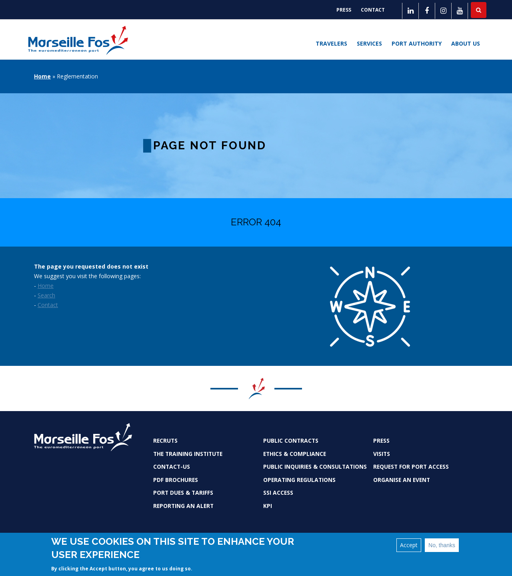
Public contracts (290, 440)
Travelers (331, 43)
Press (343, 9)
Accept (409, 545)
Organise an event (401, 480)
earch (48, 295)
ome (48, 285)
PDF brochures (175, 480)
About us (465, 43)
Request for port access (411, 466)
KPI (267, 506)
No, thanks (441, 545)
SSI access (278, 492)
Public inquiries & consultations (315, 466)
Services (369, 43)
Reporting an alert (183, 506)
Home (42, 76)
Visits (381, 454)
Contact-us (171, 466)
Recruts (165, 440)
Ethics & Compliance (294, 454)
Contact (373, 9)
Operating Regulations (299, 480)
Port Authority (417, 43)
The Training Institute (187, 454)
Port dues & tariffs (183, 492)
